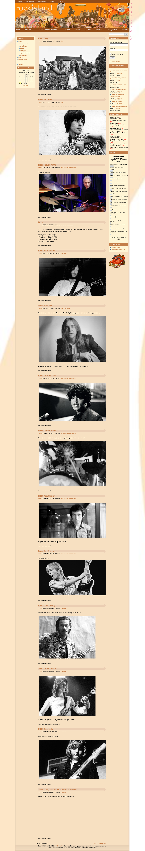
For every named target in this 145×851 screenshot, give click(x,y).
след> (101, 844)
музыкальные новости (68, 167)
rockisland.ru (58, 846)
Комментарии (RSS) (118, 249)
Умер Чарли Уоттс (47, 165)
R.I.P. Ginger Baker (47, 431)
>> (105, 844)
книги (22, 48)
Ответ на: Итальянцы (119, 89)
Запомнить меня (116, 54)
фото (22, 62)
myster (40, 41)
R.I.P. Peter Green (46, 250)
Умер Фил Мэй (45, 306)
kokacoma (119, 86)
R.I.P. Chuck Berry (47, 605)
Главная (19, 1)
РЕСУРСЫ (99, 30)
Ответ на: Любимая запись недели (117, 95)
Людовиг (119, 91)
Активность (42, 1)
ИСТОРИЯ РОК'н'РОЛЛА (48, 30)
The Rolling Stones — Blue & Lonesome (57, 789)
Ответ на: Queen (117, 101)
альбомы (23, 46)
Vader (118, 80)
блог (62, 41)
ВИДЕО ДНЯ (112, 30)
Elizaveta (119, 73)
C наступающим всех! (119, 84)
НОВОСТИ (27, 30)
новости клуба (65, 308)
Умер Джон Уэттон (47, 668)
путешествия (25, 53)
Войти (61, 1)
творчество (22, 60)
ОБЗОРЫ (78, 30)
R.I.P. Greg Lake (45, 729)
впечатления (23, 44)
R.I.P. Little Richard (47, 375)
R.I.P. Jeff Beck (45, 100)
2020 (40, 222)
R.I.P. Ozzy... (44, 38)
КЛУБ (18, 30)
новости (63, 253)
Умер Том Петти (46, 551)
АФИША (88, 30)
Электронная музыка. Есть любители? (118, 78)
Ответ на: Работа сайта (119, 106)
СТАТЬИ (67, 30)
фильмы (23, 55)
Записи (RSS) (116, 247)
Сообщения (30, 1)
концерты (23, 50)
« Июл (25, 85)
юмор (20, 64)
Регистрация (116, 61)
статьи (20, 57)
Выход (52, 1)
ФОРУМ (125, 30)
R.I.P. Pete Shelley (46, 496)
